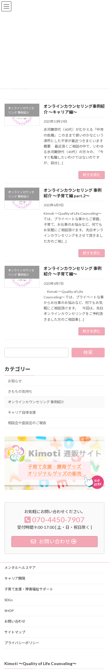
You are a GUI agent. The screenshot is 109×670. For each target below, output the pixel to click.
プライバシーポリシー (21, 643)
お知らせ (15, 381)
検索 (88, 352)
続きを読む (91, 175)
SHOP (9, 610)
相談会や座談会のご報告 (27, 423)
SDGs (8, 600)
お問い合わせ (14, 621)
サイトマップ (14, 632)
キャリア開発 (14, 578)
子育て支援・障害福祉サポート (28, 589)
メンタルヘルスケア (20, 567)
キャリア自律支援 (22, 412)
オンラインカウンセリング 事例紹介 (36, 402)
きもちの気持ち (20, 391)
